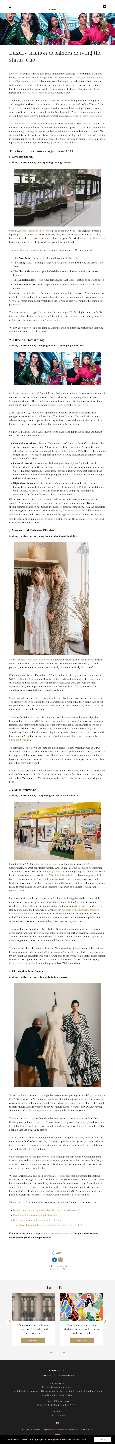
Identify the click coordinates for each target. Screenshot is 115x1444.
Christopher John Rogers (40, 1108)
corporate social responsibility (39, 92)
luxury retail (16, 108)
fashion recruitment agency (56, 1231)
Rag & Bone (55, 870)
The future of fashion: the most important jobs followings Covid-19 (50, 1222)
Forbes (35, 292)
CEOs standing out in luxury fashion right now (39, 1218)
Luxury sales (16, 74)
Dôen (94, 658)
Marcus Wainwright (47, 862)
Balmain (76, 392)
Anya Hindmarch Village (28, 249)
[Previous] (10, 1318)
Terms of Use (47, 1373)
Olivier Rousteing (57, 404)
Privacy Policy (67, 1373)
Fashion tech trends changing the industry (36, 1213)
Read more (33, 1338)
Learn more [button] (81, 1439)
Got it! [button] (102, 1439)
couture (61, 1174)
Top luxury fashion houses (24, 123)
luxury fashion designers (90, 77)
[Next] (105, 1318)
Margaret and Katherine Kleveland (37, 658)
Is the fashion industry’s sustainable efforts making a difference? (49, 1208)
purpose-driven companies (87, 115)
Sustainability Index (20, 738)
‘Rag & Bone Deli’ (76, 874)
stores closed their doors (36, 230)
